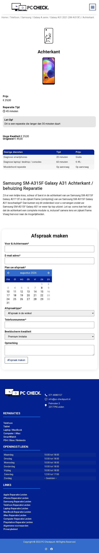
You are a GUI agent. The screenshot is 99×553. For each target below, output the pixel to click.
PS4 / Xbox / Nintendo (14, 440)
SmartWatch (9, 437)
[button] (93, 7)
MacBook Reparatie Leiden (17, 512)
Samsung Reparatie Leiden (17, 501)
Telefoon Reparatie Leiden (16, 505)
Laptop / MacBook (12, 430)
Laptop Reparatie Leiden (15, 508)
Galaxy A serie (40, 17)
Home (5, 17)
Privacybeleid (10, 529)
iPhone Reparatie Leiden (15, 498)
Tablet (6, 426)
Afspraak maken (16, 360)
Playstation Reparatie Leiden (18, 522)
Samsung (26, 17)
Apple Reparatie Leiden (15, 494)
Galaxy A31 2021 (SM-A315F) (65, 17)
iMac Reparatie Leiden (14, 515)
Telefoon (14, 17)
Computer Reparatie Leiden (17, 519)
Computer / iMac (11, 433)
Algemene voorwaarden (15, 525)
